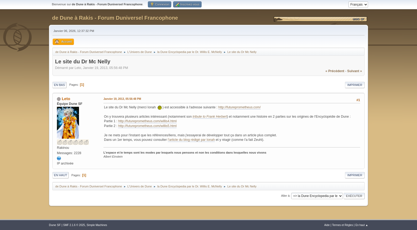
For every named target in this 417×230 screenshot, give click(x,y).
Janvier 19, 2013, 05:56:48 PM (122, 98)
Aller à (285, 195)
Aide (327, 225)
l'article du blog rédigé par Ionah (191, 140)
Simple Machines (97, 225)
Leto (66, 98)
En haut (60, 175)
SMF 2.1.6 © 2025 (74, 225)
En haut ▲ (361, 225)
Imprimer (354, 85)
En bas (59, 85)
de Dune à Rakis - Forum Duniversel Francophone (115, 18)
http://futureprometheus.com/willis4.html (147, 121)
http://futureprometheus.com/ (239, 107)
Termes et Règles (342, 225)
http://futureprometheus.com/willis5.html (147, 126)
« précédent (335, 71)
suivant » (354, 71)
